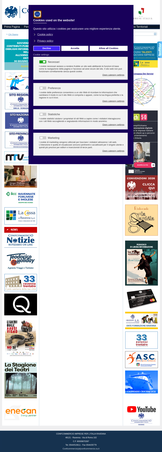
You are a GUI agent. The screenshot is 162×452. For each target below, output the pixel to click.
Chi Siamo (13, 34)
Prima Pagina (12, 26)
